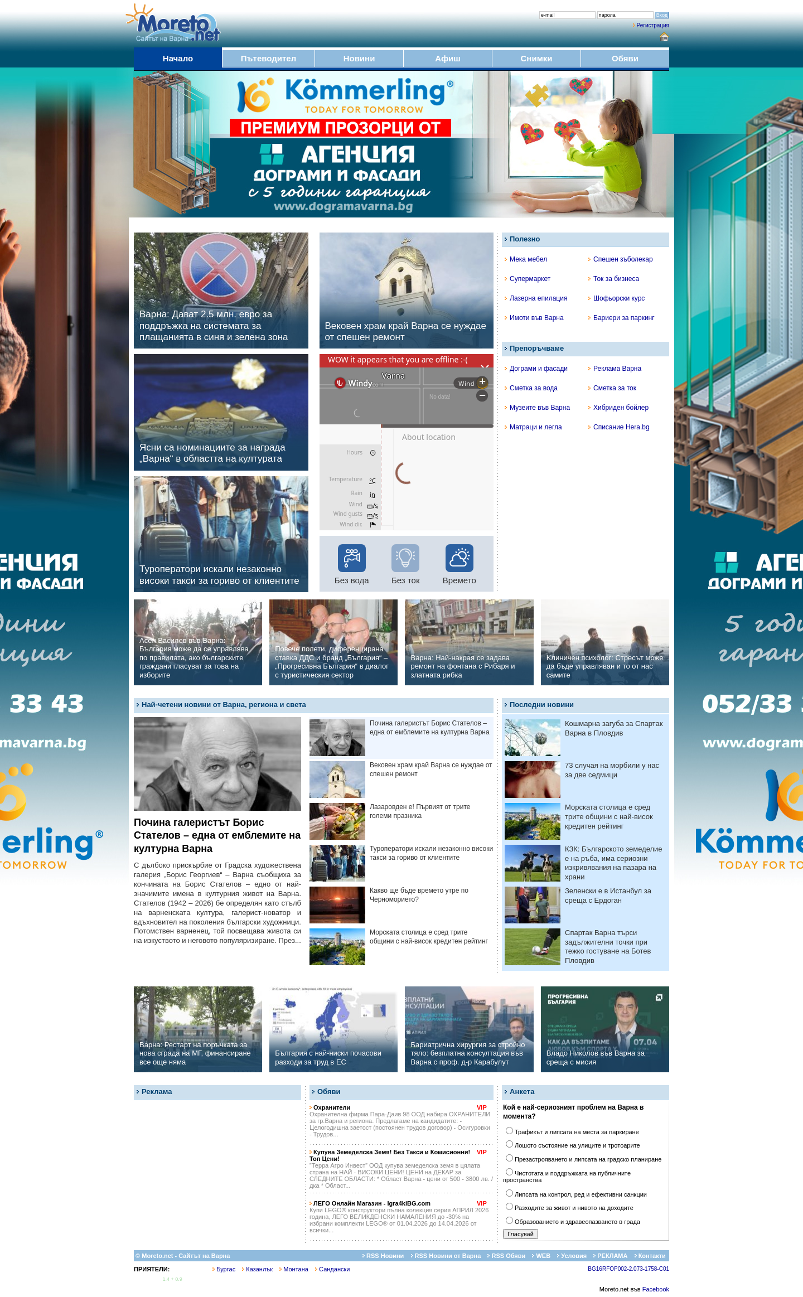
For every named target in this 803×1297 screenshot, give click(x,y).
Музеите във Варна (537, 408)
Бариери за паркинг (621, 318)
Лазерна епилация (536, 298)
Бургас (223, 1269)
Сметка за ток (612, 388)
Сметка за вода (531, 388)
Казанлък (257, 1269)
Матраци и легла (533, 427)
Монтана (293, 1269)
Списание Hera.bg (619, 427)
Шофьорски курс (616, 298)
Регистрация (653, 25)
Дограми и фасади (536, 368)
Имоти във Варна (534, 318)
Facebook (655, 1289)
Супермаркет (527, 279)
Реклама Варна (614, 368)
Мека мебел (526, 259)
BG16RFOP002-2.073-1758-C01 (628, 1269)
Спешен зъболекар (620, 259)
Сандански (332, 1269)
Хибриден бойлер (618, 408)
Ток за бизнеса (613, 279)
